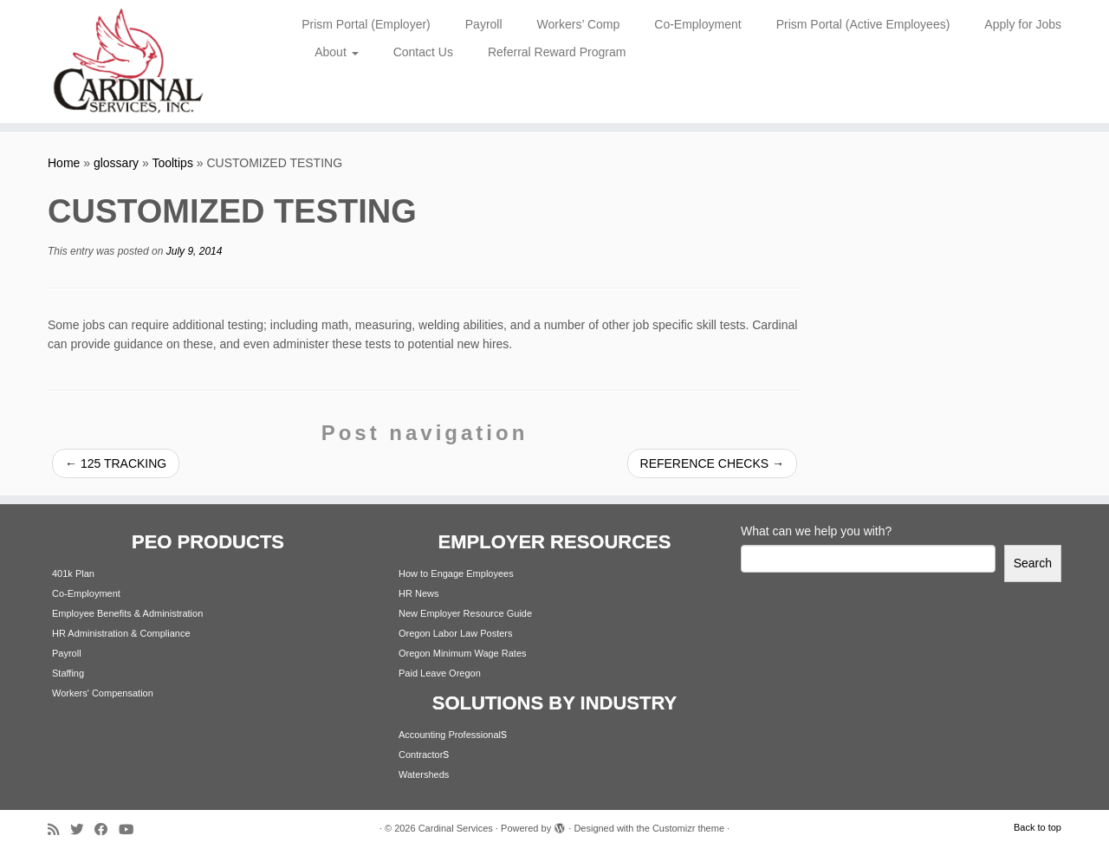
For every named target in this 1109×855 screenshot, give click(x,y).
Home (64, 163)
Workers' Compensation (102, 693)
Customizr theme (688, 828)
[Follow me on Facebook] (106, 829)
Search (1033, 563)
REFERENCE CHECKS (712, 463)
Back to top (1037, 827)
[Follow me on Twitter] (82, 829)
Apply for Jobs (1022, 24)
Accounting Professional (450, 734)
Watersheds (424, 774)
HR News (418, 593)
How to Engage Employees (456, 573)
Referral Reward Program (557, 52)
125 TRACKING (115, 463)
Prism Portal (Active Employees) (863, 24)
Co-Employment (697, 24)
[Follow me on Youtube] (132, 829)
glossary (116, 163)
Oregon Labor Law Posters (455, 633)
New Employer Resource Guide (465, 613)
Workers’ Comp (578, 24)
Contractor (421, 754)
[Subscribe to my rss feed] (59, 829)
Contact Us (423, 52)
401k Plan (73, 573)
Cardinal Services (455, 828)
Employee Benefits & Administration (127, 613)
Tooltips (172, 163)
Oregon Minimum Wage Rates (463, 653)
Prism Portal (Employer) (366, 24)
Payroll (484, 24)
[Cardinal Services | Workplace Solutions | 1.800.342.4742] (128, 61)
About (336, 52)
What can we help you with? (816, 531)
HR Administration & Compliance (121, 633)
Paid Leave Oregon (440, 673)
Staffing (68, 673)
